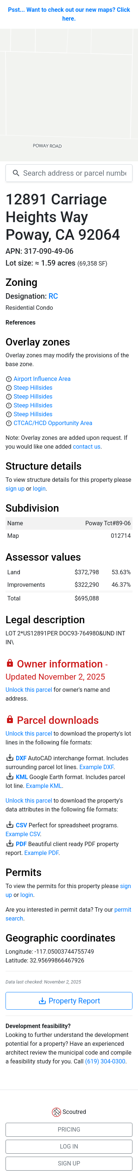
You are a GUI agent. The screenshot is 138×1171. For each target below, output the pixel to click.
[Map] (69, 95)
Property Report (69, 1000)
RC (53, 296)
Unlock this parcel (29, 689)
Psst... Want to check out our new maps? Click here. (69, 14)
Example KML (44, 785)
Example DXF (96, 767)
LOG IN (69, 1146)
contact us (86, 446)
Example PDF (41, 852)
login (39, 488)
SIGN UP (69, 1163)
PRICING (69, 1129)
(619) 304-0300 (105, 1061)
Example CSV (23, 834)
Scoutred (74, 1111)
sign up (15, 488)
